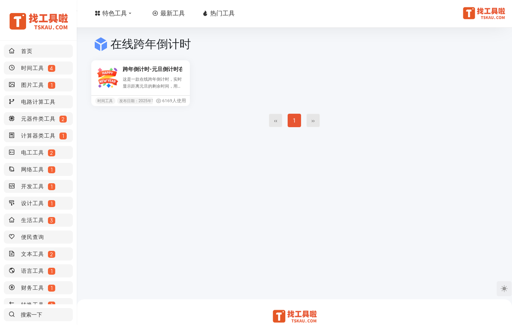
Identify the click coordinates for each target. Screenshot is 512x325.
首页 (112, 13)
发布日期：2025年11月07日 (142, 101)
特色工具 (160, 13)
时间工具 (105, 101)
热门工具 (264, 13)
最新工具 (214, 13)
